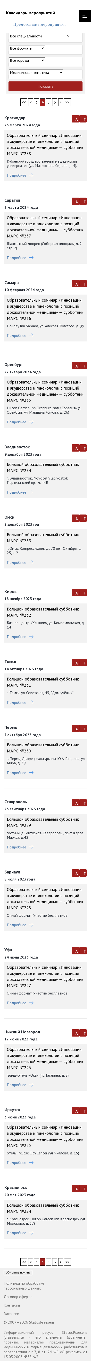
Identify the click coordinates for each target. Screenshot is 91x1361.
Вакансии (11, 1313)
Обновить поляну (18, 1272)
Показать (45, 86)
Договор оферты (18, 1296)
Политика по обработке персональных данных (24, 1286)
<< (24, 102)
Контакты (12, 1305)
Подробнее (20, 175)
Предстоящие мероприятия (39, 24)
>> (67, 102)
